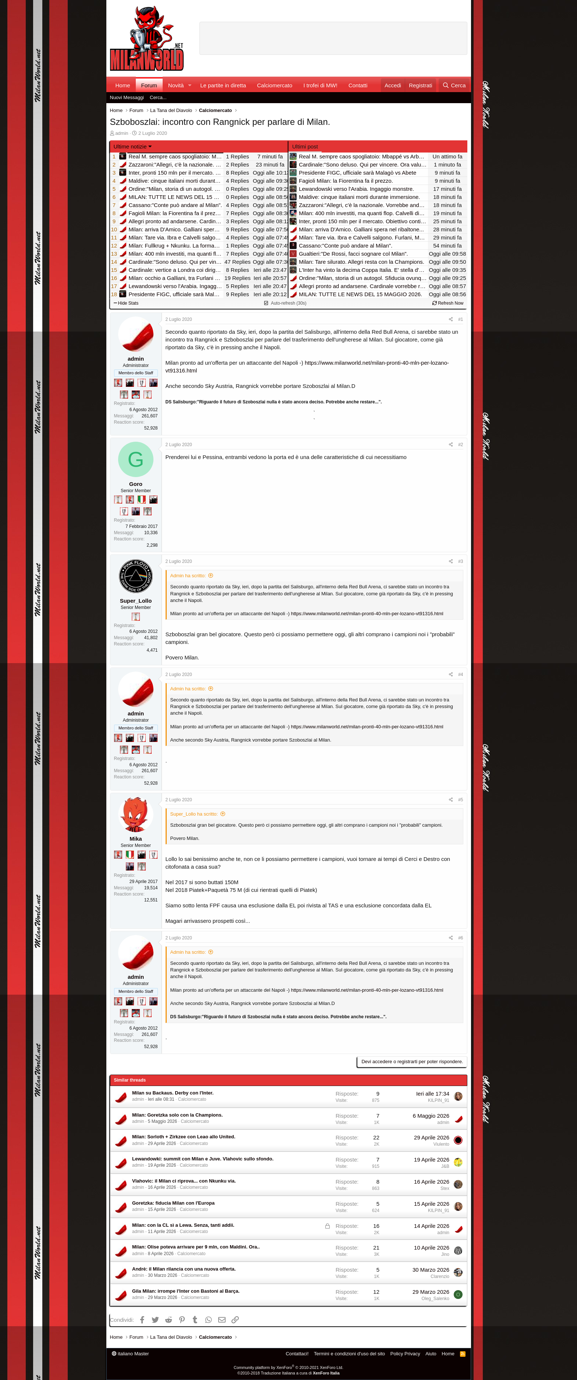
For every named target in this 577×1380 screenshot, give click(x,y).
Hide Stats (126, 303)
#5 (460, 799)
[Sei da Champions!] (142, 383)
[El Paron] (130, 383)
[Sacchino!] (136, 394)
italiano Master (130, 1353)
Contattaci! (297, 1353)
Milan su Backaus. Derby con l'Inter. (172, 1093)
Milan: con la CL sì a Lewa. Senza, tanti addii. (183, 1225)
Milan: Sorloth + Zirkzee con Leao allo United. (184, 1136)
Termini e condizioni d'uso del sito (349, 1353)
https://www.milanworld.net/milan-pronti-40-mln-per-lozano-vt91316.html (367, 613)
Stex (444, 1188)
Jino (445, 1254)
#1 (460, 319)
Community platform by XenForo (288, 1367)
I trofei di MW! (320, 85)
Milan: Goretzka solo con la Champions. (177, 1115)
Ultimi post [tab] (305, 146)
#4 (460, 674)
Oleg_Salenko (435, 1298)
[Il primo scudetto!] (142, 499)
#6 (460, 938)
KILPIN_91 (438, 1100)
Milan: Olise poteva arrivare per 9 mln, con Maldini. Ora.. (196, 1247)
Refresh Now (448, 303)
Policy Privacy (405, 1353)
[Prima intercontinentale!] (148, 394)
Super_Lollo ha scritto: (194, 814)
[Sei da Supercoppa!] (124, 394)
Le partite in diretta (223, 85)
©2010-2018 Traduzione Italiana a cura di (288, 1373)
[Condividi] (451, 319)
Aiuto (430, 1353)
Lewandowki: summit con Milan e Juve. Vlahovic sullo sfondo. (202, 1159)
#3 (460, 561)
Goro (135, 484)
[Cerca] (454, 85)
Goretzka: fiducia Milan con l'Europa (173, 1203)
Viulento (441, 1144)
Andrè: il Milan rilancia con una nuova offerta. (184, 1269)
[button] (189, 85)
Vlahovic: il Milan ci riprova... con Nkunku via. (184, 1181)
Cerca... (158, 97)
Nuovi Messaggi (127, 97)
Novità (176, 85)
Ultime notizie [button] (130, 146)
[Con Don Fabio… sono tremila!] (153, 383)
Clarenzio (440, 1276)
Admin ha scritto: (188, 575)
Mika (136, 839)
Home (123, 85)
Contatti (358, 85)
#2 (460, 444)
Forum (149, 85)
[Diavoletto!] (118, 383)
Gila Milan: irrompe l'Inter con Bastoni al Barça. (186, 1291)
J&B (445, 1166)
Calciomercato (275, 85)
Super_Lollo (136, 601)
